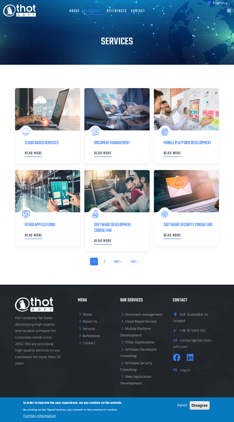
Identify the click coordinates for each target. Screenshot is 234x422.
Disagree (200, 405)
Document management (144, 315)
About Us (90, 322)
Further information (39, 416)
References (117, 11)
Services (93, 11)
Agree (182, 405)
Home (87, 315)
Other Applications (139, 342)
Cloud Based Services (141, 322)
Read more (33, 153)
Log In (184, 370)
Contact (138, 11)
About (75, 11)
